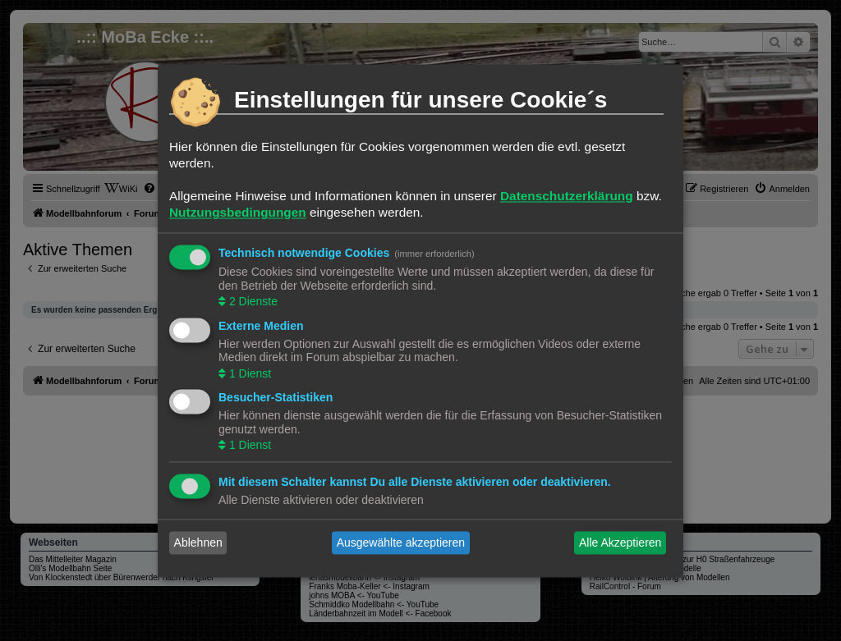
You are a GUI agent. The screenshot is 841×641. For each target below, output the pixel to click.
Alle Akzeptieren (620, 542)
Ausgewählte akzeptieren (401, 542)
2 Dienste (252, 302)
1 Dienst (248, 373)
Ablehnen (198, 542)
